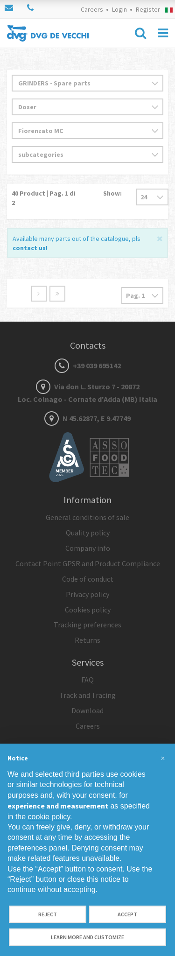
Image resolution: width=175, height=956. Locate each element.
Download (87, 710)
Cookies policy (88, 609)
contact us (29, 248)
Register (148, 9)
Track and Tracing (87, 695)
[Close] (160, 238)
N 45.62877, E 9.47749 (87, 418)
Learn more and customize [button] (87, 937)
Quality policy (88, 532)
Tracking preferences (87, 624)
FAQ (87, 679)
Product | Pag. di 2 (44, 198)
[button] (162, 758)
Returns (87, 640)
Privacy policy (87, 594)
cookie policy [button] (49, 817)
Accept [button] (127, 914)
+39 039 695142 (88, 365)
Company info (87, 548)
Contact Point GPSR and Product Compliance (87, 563)
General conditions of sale (87, 517)
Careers (92, 9)
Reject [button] (47, 914)
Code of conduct (87, 578)
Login (119, 9)
